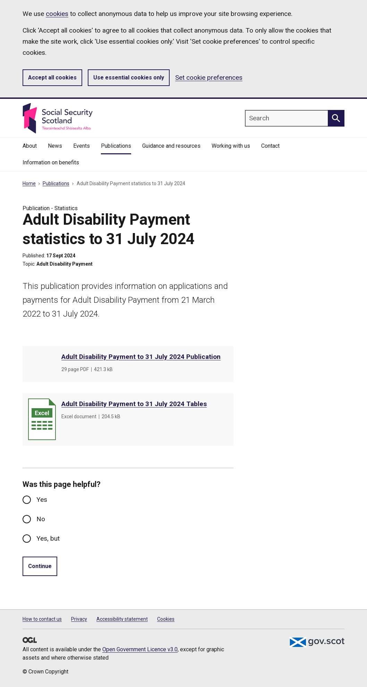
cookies (57, 14)
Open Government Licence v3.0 (140, 649)
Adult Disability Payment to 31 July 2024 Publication (141, 357)
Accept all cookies (52, 77)
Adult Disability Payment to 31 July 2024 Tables (134, 404)
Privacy (79, 619)
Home (29, 183)
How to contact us (42, 619)
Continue (40, 566)
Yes (41, 500)
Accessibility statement (122, 619)
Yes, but (48, 538)
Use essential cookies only (128, 77)
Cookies (165, 619)
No (40, 519)
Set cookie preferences (208, 77)
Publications (56, 183)
